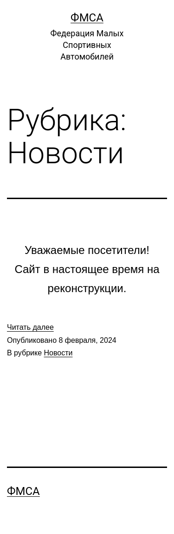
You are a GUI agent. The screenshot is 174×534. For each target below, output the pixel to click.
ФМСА (87, 17)
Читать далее (30, 327)
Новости (58, 353)
